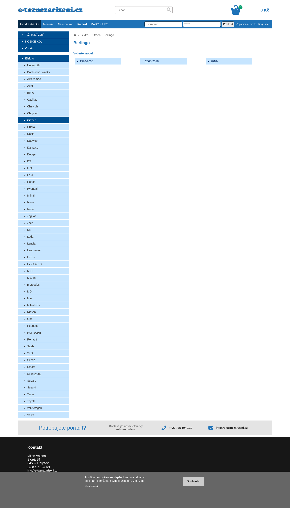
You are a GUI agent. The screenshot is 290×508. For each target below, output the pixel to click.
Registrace (264, 24)
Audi (30, 85)
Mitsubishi (33, 305)
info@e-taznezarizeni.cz (232, 427)
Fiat (29, 168)
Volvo (30, 414)
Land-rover (34, 250)
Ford (30, 175)
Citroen (31, 120)
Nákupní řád (65, 24)
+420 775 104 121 (180, 427)
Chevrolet (33, 106)
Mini (29, 298)
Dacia (30, 133)
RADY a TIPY (99, 24)
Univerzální (34, 65)
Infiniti (31, 195)
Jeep (30, 223)
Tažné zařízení (34, 34)
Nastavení (91, 486)
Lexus (31, 257)
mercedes (33, 284)
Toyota (31, 401)
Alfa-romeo (34, 79)
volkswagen (34, 408)
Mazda (31, 277)
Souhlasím (193, 481)
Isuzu (30, 202)
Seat (30, 353)
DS (29, 161)
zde (141, 480)
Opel (30, 319)
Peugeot (32, 325)
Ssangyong (34, 373)
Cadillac (32, 99)
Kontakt (82, 24)
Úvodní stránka (29, 24)
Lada (30, 236)
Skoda (31, 360)
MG (29, 291)
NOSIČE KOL (33, 41)
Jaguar (31, 216)
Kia (29, 229)
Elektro (29, 58)
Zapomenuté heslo (246, 24)
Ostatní (29, 48)
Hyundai (32, 188)
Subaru (31, 380)
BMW (30, 92)
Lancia (31, 243)
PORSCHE (34, 332)
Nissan (31, 312)
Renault (32, 339)
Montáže (48, 24)
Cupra (31, 127)
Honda (31, 181)
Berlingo (109, 35)
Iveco (30, 209)
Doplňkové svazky (38, 72)
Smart (31, 367)
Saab (30, 346)
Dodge (31, 154)
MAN (30, 271)
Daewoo (32, 140)
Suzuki (31, 387)
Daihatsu (32, 147)
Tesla (30, 394)
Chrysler (32, 113)
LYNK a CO (34, 264)
